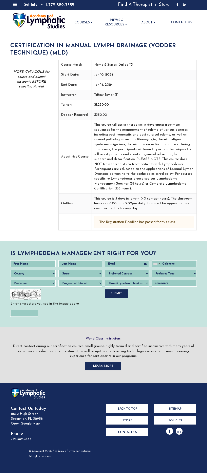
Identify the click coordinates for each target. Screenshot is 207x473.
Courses (84, 22)
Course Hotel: (71, 64)
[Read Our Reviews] (89, 5)
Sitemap (175, 408)
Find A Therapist (135, 4)
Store (164, 4)
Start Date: (70, 74)
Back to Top (127, 408)
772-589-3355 (21, 439)
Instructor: (68, 95)
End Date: (69, 84)
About (148, 22)
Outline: (67, 203)
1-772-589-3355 (59, 5)
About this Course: (75, 156)
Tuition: (66, 104)
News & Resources (116, 22)
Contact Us (181, 22)
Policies (175, 420)
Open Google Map (25, 423)
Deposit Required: (74, 115)
